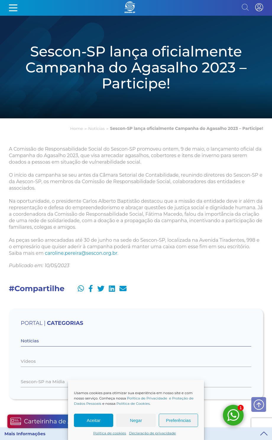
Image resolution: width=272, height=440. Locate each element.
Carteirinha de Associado (53, 421)
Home (76, 128)
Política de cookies (109, 433)
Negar (136, 420)
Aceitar (94, 420)
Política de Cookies (133, 403)
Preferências (178, 420)
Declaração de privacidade (152, 433)
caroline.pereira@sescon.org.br (81, 253)
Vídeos (28, 361)
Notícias (96, 128)
